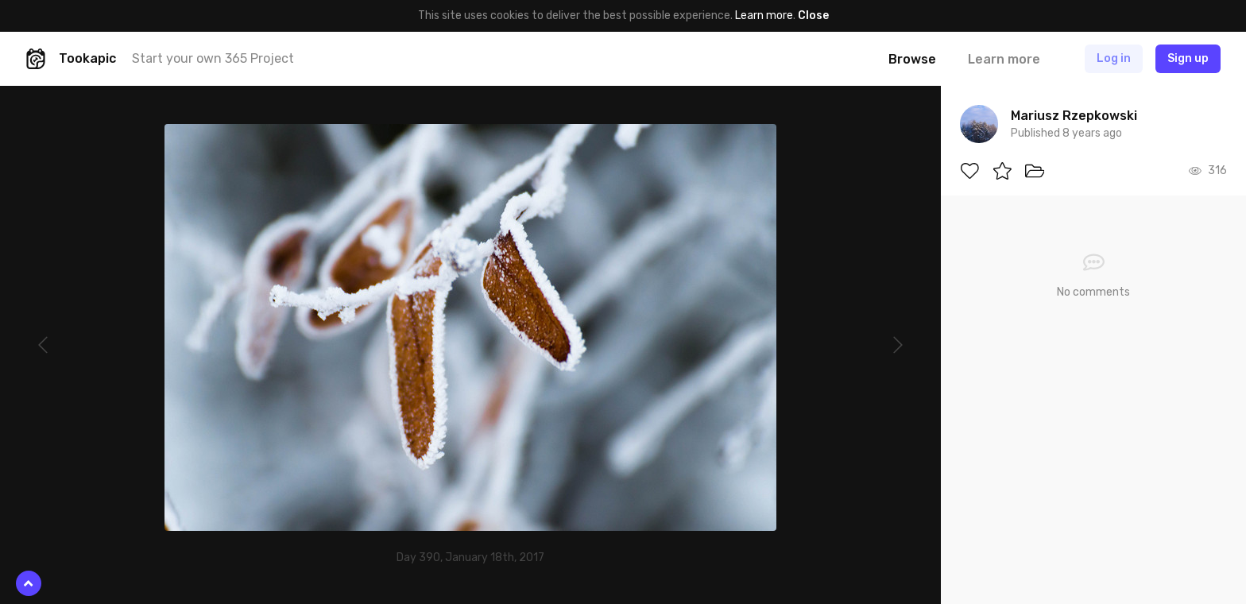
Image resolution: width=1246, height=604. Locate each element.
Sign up (1188, 58)
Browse (912, 59)
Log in (1114, 58)
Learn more (764, 15)
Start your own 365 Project (213, 58)
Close (813, 15)
